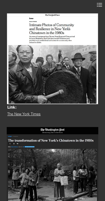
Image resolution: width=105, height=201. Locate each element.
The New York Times (24, 114)
